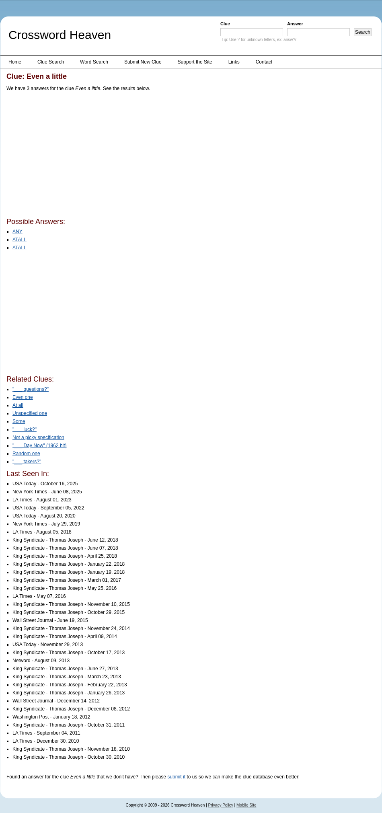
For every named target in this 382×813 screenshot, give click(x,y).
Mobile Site (246, 805)
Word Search (94, 62)
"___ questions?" (30, 389)
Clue (225, 23)
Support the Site (195, 62)
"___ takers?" (26, 461)
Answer (295, 23)
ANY (17, 231)
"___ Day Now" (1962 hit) (39, 445)
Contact (264, 62)
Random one (26, 453)
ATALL (19, 239)
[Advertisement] (117, 156)
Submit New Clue (143, 62)
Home (14, 62)
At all (17, 405)
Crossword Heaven (59, 34)
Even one (22, 397)
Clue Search (50, 62)
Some (18, 421)
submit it (176, 777)
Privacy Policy (220, 805)
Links (234, 62)
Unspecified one (29, 413)
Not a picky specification (38, 437)
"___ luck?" (24, 429)
